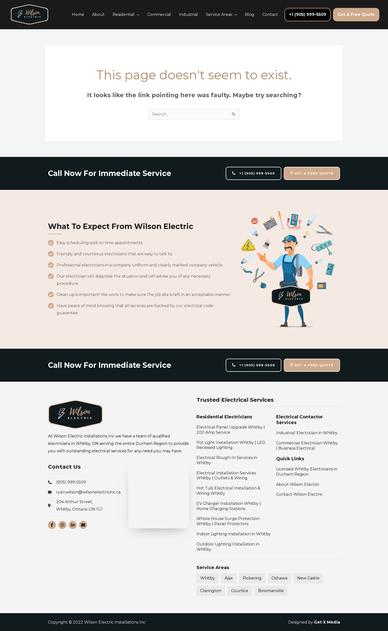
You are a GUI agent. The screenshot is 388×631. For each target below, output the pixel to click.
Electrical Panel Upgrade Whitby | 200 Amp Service (230, 430)
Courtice (239, 590)
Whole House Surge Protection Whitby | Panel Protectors (227, 521)
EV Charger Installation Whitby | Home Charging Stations (228, 506)
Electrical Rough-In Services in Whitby (226, 460)
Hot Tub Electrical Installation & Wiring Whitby (228, 491)
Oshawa (279, 578)
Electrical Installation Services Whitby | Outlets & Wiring (233, 476)
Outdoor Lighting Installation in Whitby (227, 547)
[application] (136, 14)
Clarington (210, 590)
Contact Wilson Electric (299, 494)
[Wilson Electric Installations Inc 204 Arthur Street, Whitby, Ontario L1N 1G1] (158, 496)
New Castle (308, 578)
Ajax (229, 578)
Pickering (252, 578)
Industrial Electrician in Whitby (306, 432)
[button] (126, 14)
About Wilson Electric (297, 484)
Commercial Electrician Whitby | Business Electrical (308, 446)
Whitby (207, 578)
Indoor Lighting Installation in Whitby (233, 534)
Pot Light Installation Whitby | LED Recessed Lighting (230, 445)
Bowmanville (271, 590)
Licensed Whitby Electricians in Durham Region (306, 472)
